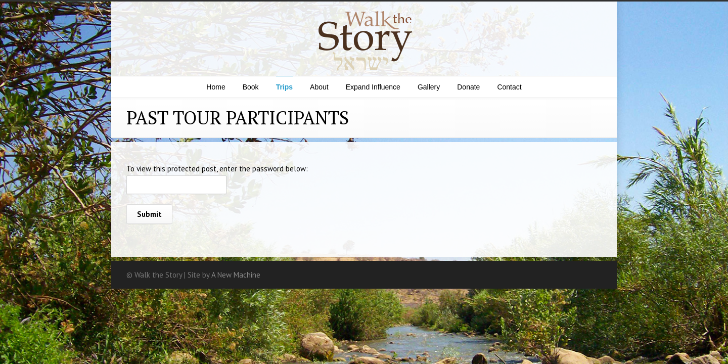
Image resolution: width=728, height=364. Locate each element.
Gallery (429, 87)
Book (251, 87)
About (319, 87)
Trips (284, 87)
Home (215, 87)
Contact (509, 87)
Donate (468, 87)
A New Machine (235, 275)
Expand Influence (373, 87)
